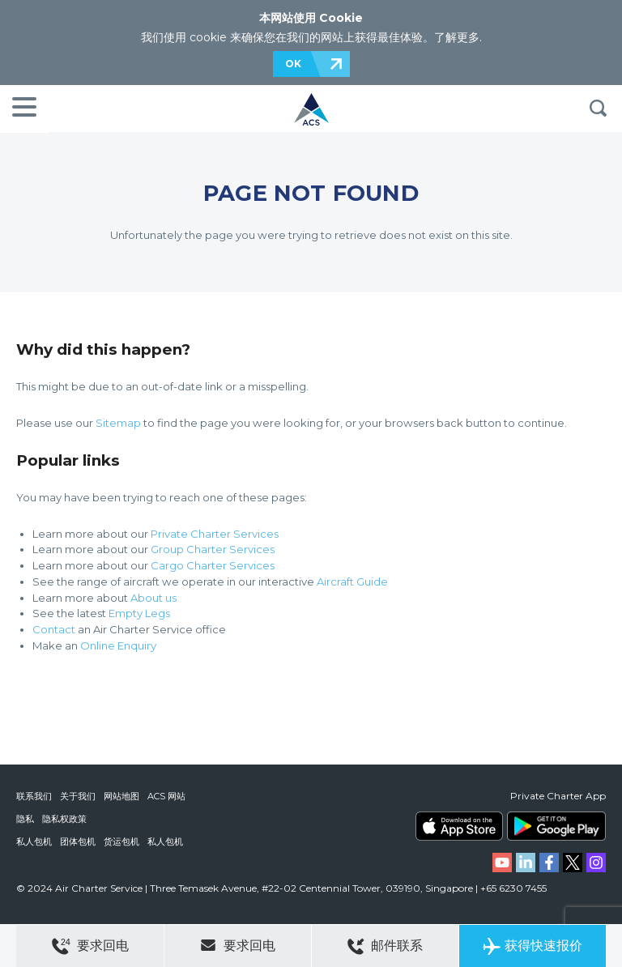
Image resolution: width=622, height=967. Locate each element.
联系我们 (34, 796)
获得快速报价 (532, 946)
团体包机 (78, 841)
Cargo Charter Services (213, 565)
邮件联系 (385, 946)
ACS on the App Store (459, 826)
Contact (53, 629)
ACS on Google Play (556, 826)
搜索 (597, 108)
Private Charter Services (215, 533)
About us (153, 597)
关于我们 (78, 796)
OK (293, 64)
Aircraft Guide (352, 581)
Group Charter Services (213, 549)
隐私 (25, 818)
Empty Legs (139, 613)
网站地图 (121, 796)
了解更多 (456, 37)
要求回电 (90, 946)
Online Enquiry (118, 645)
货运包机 (121, 841)
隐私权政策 (64, 818)
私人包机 (34, 841)
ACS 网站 (166, 796)
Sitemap (118, 422)
